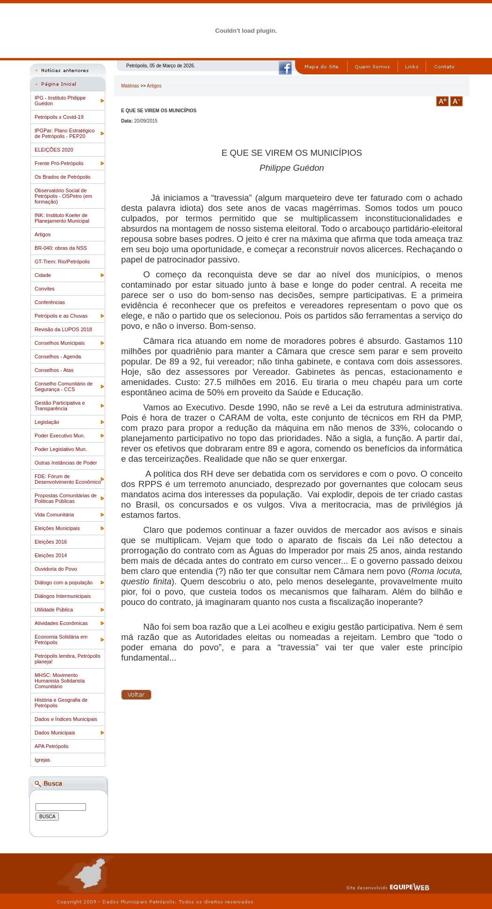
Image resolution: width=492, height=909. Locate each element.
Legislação (47, 422)
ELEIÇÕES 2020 (54, 150)
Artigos (43, 234)
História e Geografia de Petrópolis (61, 702)
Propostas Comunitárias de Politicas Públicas (66, 498)
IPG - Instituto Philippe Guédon (60, 100)
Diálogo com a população (64, 582)
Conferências (50, 302)
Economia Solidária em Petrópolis (61, 639)
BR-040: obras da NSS (61, 248)
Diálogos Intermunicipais (63, 596)
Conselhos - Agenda (58, 356)
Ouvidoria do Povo (56, 569)
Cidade (43, 275)
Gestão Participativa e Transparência (60, 405)
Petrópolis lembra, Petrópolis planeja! (68, 658)
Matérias (130, 85)
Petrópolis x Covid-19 (59, 117)
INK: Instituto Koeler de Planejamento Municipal (62, 218)
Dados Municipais (55, 732)
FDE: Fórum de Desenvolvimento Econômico (68, 479)
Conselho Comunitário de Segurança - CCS (64, 386)
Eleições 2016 (51, 542)
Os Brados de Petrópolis (62, 177)
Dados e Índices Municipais (66, 719)
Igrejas (42, 760)
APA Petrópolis (52, 746)
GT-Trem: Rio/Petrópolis (62, 261)
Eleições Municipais (57, 528)
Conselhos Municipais (60, 343)
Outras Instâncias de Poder (66, 462)
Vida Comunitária (54, 514)
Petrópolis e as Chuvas (61, 316)
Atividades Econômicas (61, 623)
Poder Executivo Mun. (60, 435)
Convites (45, 288)
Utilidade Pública (54, 609)
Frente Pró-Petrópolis (59, 163)
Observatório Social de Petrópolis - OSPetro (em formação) (63, 196)
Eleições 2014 (51, 555)
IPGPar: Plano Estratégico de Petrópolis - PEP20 (64, 133)
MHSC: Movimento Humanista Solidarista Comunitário (60, 680)
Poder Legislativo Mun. (61, 449)
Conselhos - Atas (54, 370)
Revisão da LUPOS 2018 (63, 329)
